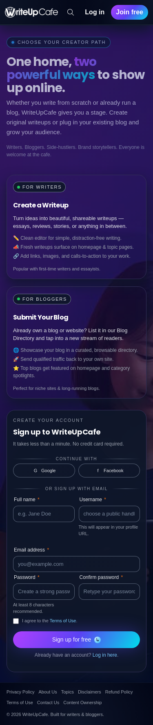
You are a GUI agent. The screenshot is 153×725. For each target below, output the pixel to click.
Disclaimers (89, 691)
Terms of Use (63, 620)
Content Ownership (82, 702)
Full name (27, 499)
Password (27, 577)
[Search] (70, 12)
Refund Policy (119, 691)
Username (93, 499)
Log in (94, 12)
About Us (47, 691)
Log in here (105, 655)
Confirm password (101, 577)
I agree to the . (50, 620)
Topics (67, 691)
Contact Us (48, 702)
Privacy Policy (20, 691)
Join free (129, 12)
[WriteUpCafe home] (31, 12)
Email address (31, 550)
